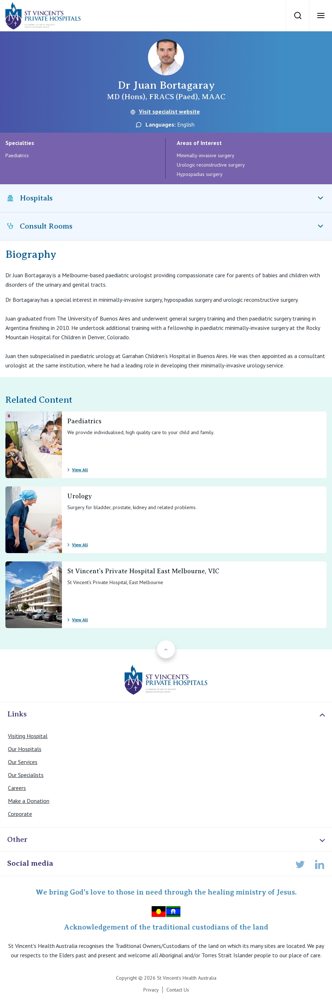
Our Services (22, 761)
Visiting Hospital (28, 736)
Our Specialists (26, 774)
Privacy (151, 989)
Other (167, 840)
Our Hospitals (24, 748)
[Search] (297, 15)
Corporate (20, 813)
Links (167, 714)
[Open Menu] (320, 15)
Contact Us (177, 989)
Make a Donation (28, 800)
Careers (17, 787)
